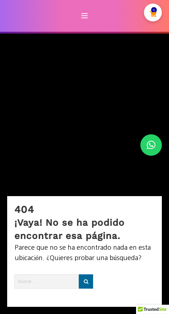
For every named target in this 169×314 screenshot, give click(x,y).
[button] (151, 145)
